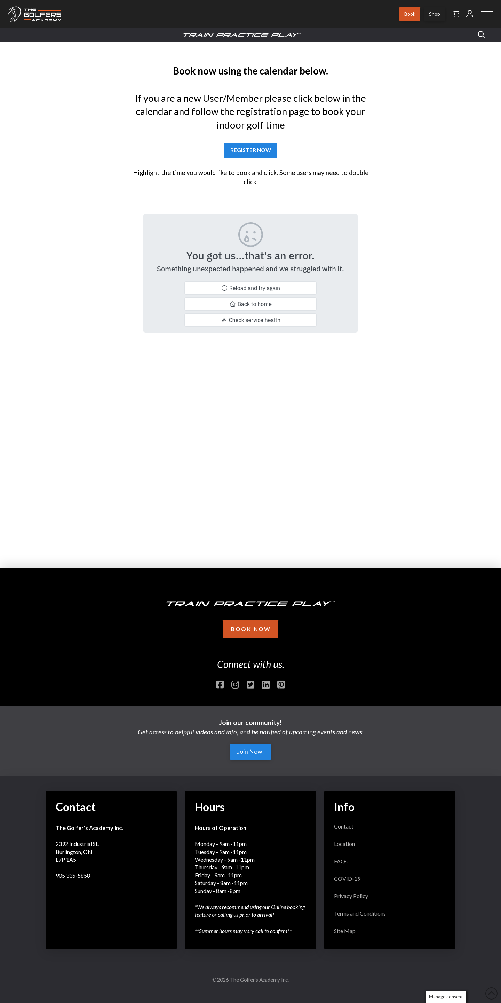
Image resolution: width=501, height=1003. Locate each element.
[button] (456, 14)
